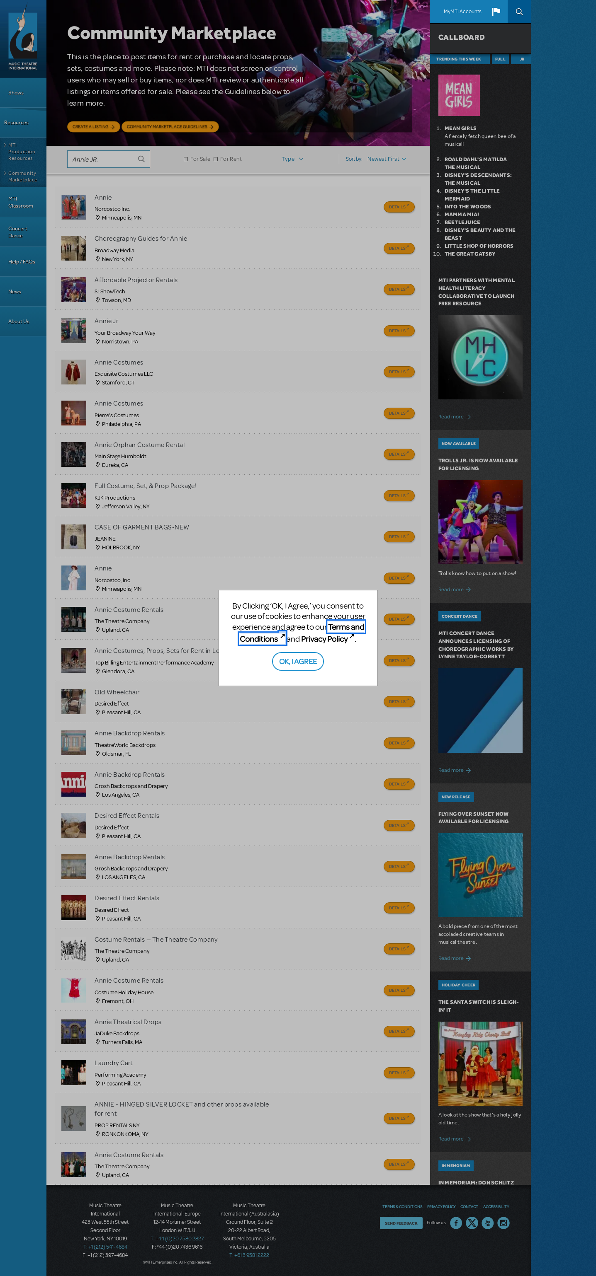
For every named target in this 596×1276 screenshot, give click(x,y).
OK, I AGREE (298, 661)
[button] (496, 11)
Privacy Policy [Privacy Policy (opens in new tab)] (324, 638)
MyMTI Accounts (463, 11)
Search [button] (519, 11)
